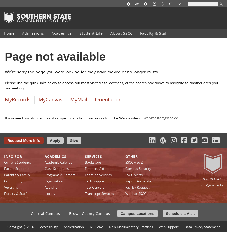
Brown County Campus (89, 213)
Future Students (16, 168)
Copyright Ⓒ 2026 (20, 227)
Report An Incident (140, 181)
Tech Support (95, 181)
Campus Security (138, 168)
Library (50, 193)
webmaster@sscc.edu (162, 118)
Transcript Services (99, 193)
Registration (54, 181)
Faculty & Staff (154, 33)
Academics (62, 33)
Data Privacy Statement (202, 227)
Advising (51, 187)
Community (13, 181)
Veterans (11, 187)
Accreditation (74, 227)
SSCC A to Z (134, 162)
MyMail (78, 99)
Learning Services (98, 175)
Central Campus (45, 213)
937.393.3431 (213, 179)
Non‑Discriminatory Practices (131, 227)
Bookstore (93, 162)
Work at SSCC (135, 193)
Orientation (108, 99)
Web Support (169, 227)
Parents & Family (17, 175)
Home (9, 33)
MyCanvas (50, 99)
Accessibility (49, 227)
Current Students (17, 162)
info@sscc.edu (212, 185)
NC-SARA (96, 227)
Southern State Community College (37, 18)
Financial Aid (94, 168)
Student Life (91, 33)
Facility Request (137, 187)
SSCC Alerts (134, 175)
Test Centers (94, 187)
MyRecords (18, 99)
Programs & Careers (60, 175)
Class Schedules (57, 168)
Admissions (33, 33)
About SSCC (121, 33)
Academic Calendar (59, 162)
